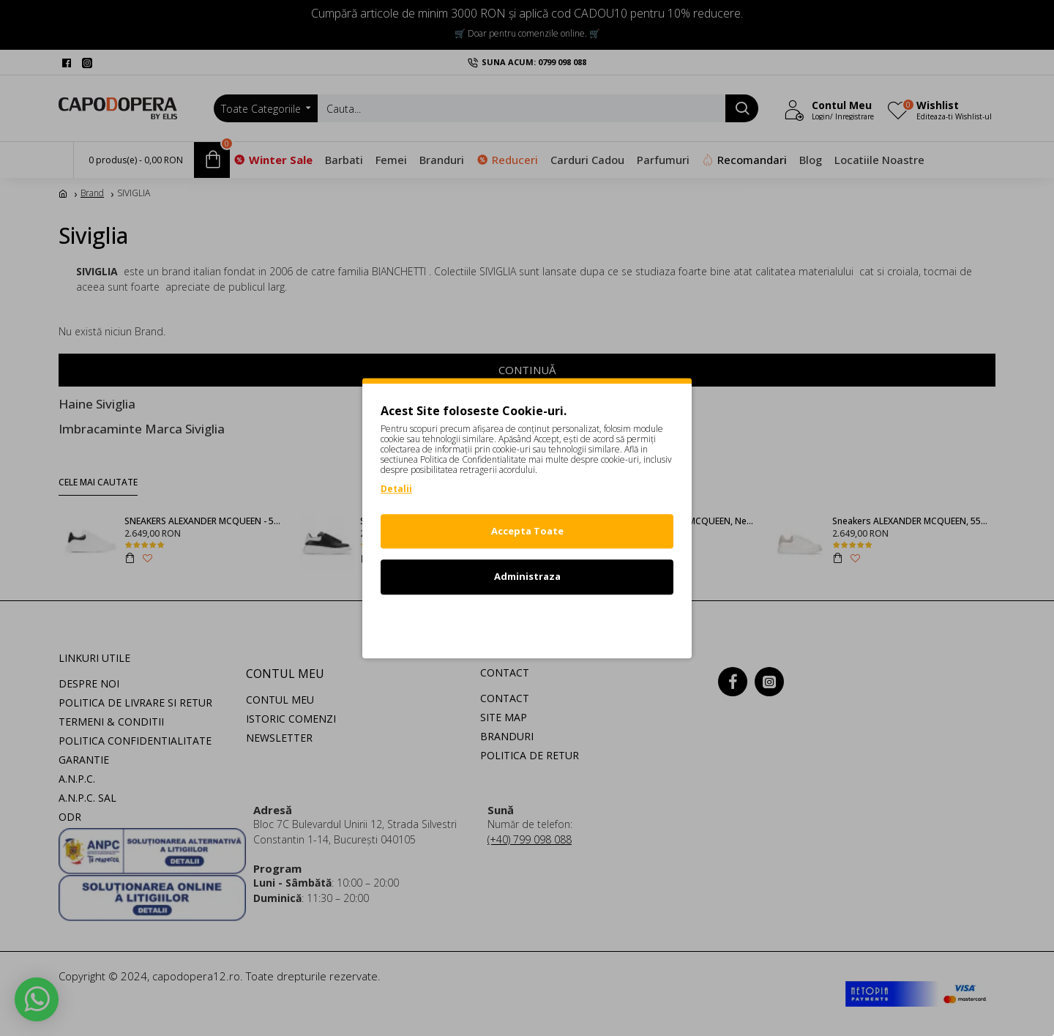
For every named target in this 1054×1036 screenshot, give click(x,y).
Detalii (396, 488)
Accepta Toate (527, 530)
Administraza (527, 576)
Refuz (527, 622)
